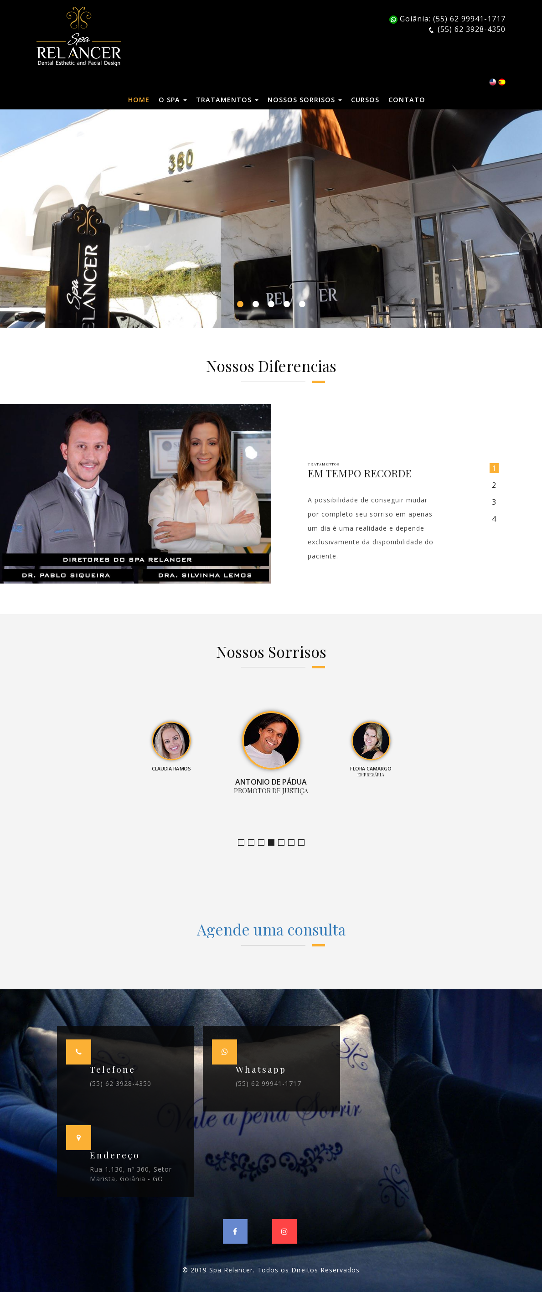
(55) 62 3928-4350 (120, 1083)
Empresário (304, 843)
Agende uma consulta (271, 929)
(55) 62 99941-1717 (268, 1083)
